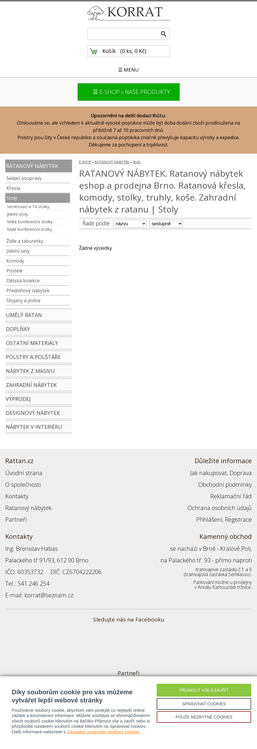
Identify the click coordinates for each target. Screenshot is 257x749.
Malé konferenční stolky (29, 229)
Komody (15, 261)
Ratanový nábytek (28, 508)
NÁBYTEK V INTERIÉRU (34, 426)
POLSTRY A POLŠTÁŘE (33, 356)
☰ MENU (128, 69)
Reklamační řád (231, 496)
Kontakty (16, 496)
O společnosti (23, 484)
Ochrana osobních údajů (220, 508)
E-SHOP (85, 162)
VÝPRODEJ (18, 398)
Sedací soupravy (24, 178)
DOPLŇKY (18, 328)
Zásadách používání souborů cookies (103, 731)
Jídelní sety (18, 251)
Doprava (241, 473)
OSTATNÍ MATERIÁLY (32, 342)
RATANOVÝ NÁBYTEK (32, 165)
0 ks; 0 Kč (133, 50)
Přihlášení (209, 519)
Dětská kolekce (23, 280)
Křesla (13, 188)
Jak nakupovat (208, 473)
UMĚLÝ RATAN (24, 314)
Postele (14, 271)
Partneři (16, 519)
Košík (109, 50)
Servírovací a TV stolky (28, 206)
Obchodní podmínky (225, 484)
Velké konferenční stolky (30, 221)
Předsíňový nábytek (28, 290)
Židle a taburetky (24, 241)
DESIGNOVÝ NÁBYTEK (33, 412)
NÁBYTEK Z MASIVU (30, 370)
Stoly (11, 198)
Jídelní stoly (17, 214)
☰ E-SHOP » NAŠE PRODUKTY (131, 92)
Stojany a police (23, 300)
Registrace (238, 519)
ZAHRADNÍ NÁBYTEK (31, 384)
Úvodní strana (23, 473)
